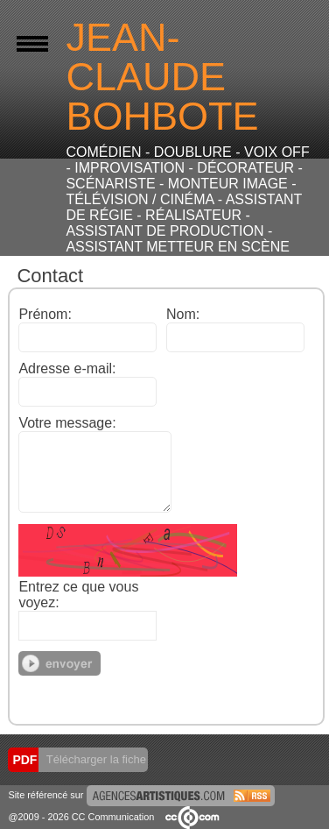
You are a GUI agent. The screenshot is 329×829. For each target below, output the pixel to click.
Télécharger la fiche (94, 759)
